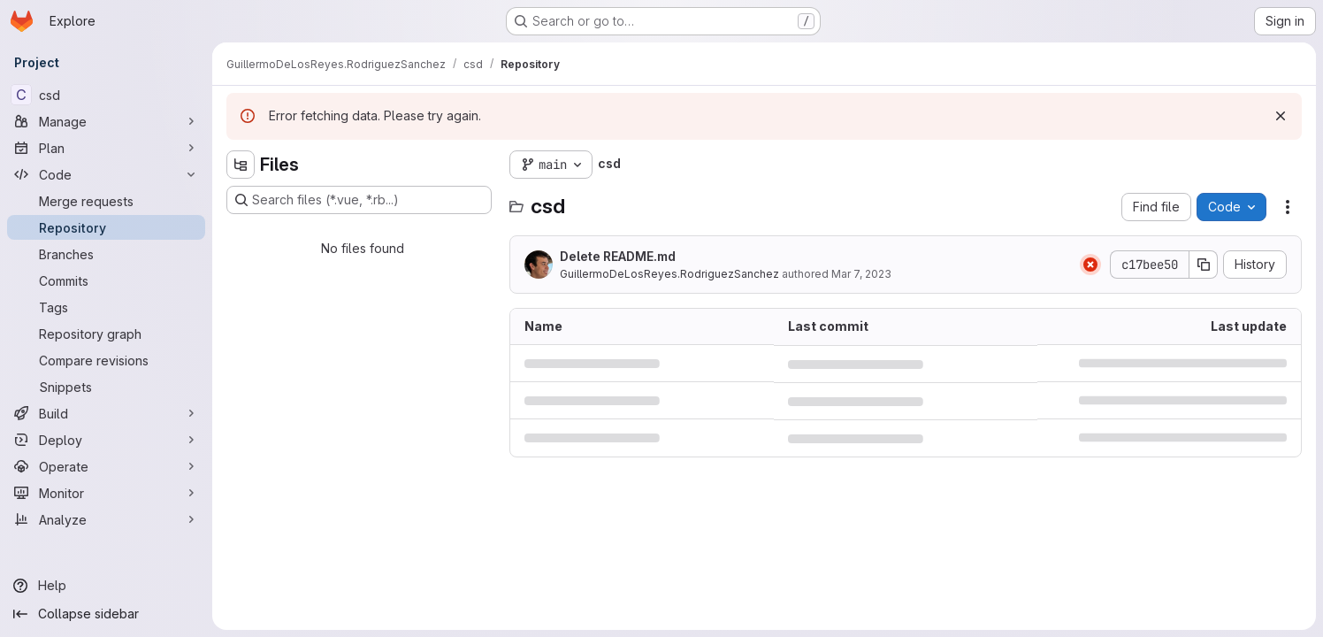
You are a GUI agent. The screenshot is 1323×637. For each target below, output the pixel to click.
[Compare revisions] (106, 360)
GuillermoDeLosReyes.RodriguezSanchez (669, 273)
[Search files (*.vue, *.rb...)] (359, 200)
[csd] (106, 94)
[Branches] (106, 254)
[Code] (106, 174)
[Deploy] (106, 439)
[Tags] (106, 307)
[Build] (106, 413)
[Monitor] (106, 492)
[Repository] (106, 227)
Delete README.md (618, 256)
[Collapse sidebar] (106, 614)
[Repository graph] (106, 333)
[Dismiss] (1280, 116)
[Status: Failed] (1090, 264)
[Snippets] (106, 386)
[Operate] (106, 466)
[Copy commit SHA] (1203, 264)
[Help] (106, 585)
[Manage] (106, 121)
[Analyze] (106, 519)
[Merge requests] (106, 200)
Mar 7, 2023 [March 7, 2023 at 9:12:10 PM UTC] (861, 273)
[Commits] (106, 280)
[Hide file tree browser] (240, 164)
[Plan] (106, 147)
